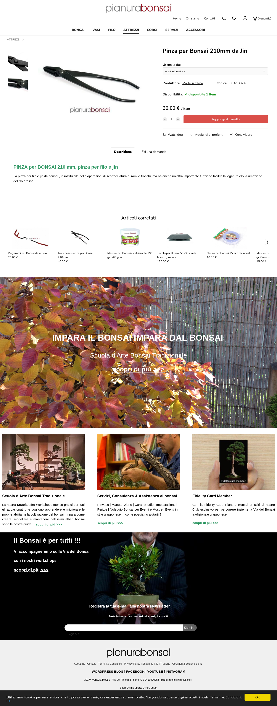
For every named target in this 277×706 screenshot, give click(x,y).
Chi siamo (192, 18)
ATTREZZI (131, 30)
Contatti (209, 18)
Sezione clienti (194, 663)
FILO (112, 30)
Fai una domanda (154, 152)
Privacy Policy (132, 663)
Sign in (188, 627)
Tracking (165, 663)
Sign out (73, 634)
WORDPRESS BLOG (107, 671)
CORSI (152, 30)
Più (8, 701)
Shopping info (150, 663)
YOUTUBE (155, 671)
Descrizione (123, 152)
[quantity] (171, 119)
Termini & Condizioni (110, 663)
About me (79, 663)
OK (257, 697)
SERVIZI (171, 30)
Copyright (177, 663)
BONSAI (78, 30)
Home (177, 18)
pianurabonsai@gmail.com (176, 679)
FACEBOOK (135, 671)
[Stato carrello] (262, 18)
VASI (96, 30)
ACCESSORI (195, 30)
